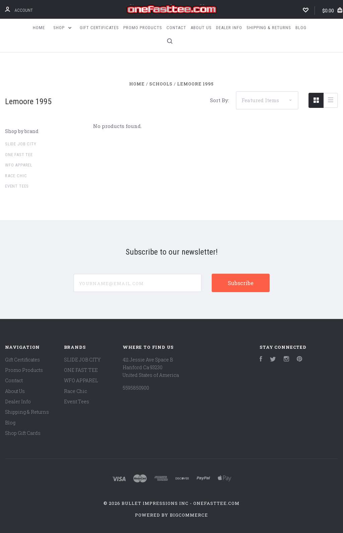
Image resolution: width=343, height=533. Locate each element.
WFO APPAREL (18, 165)
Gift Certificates (99, 27)
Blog (300, 27)
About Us (201, 27)
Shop (62, 27)
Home (39, 27)
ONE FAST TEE (19, 154)
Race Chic (16, 175)
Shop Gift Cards (23, 433)
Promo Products (142, 27)
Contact (176, 27)
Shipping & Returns (269, 27)
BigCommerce (189, 515)
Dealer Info (229, 27)
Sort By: (219, 100)
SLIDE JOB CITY (20, 143)
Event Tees (17, 186)
